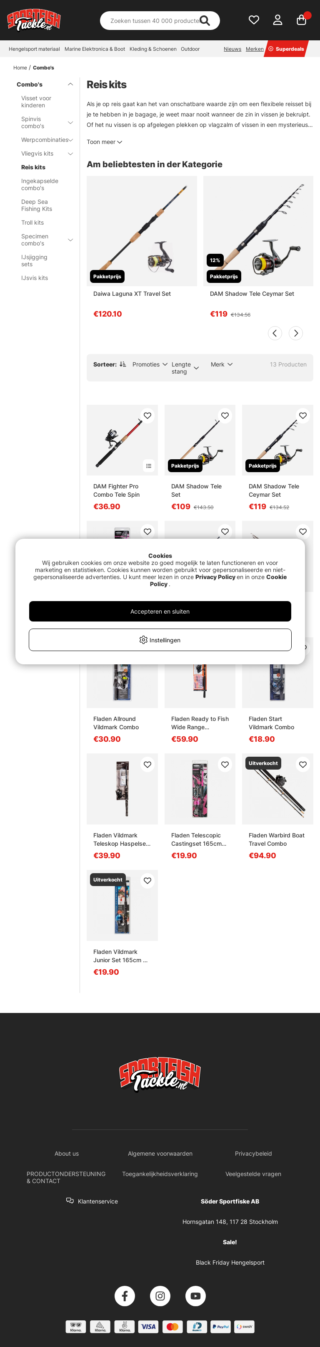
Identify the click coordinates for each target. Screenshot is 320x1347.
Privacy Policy (215, 576)
